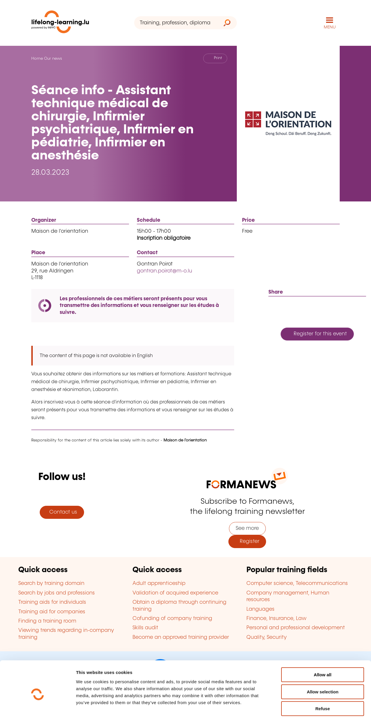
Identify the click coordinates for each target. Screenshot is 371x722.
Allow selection (322, 668)
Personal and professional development (295, 627)
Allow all (323, 651)
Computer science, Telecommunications (297, 583)
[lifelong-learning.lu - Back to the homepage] (60, 23)
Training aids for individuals (52, 602)
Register (247, 541)
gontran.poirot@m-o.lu (164, 271)
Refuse (322, 685)
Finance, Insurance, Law (276, 618)
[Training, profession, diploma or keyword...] (175, 22)
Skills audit (145, 627)
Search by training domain (51, 583)
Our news (53, 59)
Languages (260, 609)
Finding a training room (47, 621)
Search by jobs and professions (56, 593)
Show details (305, 710)
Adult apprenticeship (159, 583)
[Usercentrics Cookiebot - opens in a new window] (37, 710)
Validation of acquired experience (175, 593)
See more (247, 528)
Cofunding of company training (172, 618)
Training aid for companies (51, 611)
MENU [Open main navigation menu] (330, 27)
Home (37, 59)
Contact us (61, 512)
